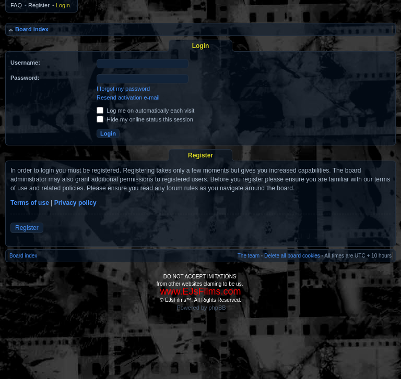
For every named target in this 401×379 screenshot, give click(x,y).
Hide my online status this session (145, 119)
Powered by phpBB (201, 307)
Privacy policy (75, 202)
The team (249, 256)
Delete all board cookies (292, 256)
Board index (32, 29)
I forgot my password (123, 88)
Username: (25, 62)
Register (39, 5)
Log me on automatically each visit (145, 110)
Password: (25, 78)
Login (63, 5)
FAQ (16, 5)
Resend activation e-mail (128, 97)
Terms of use (29, 202)
